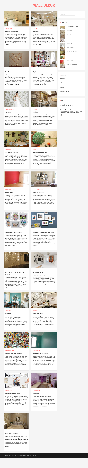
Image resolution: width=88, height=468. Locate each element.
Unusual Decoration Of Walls (40, 162)
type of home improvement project (74, 119)
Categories (41, 14)
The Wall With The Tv (38, 283)
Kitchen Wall (8, 323)
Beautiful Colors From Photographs (14, 363)
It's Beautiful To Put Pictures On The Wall (43, 242)
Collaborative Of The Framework (13, 242)
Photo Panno (8, 82)
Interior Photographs (64, 101)
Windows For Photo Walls (11, 41)
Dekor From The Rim (38, 323)
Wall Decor (35, 159)
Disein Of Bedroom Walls (11, 444)
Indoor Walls (36, 41)
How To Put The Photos (38, 202)
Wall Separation (63, 93)
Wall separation (8, 38)
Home (34, 14)
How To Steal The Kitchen (11, 162)
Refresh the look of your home (72, 114)
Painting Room (9, 202)
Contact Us (50, 14)
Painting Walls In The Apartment (41, 363)
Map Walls (35, 82)
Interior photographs (10, 79)
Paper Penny (8, 122)
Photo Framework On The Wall (12, 403)
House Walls (36, 403)
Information (35, 38)
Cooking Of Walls (37, 122)
